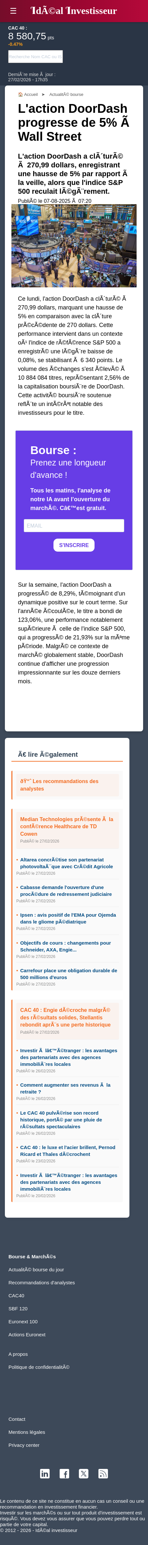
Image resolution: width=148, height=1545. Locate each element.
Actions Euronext (26, 1334)
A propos (18, 1354)
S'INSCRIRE (74, 545)
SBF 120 (17, 1308)
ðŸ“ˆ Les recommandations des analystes (59, 785)
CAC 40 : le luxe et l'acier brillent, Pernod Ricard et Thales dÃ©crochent (67, 1151)
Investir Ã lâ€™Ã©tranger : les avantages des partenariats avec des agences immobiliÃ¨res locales (68, 1057)
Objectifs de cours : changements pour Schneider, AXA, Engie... (65, 946)
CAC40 (16, 1295)
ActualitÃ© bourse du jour (36, 1269)
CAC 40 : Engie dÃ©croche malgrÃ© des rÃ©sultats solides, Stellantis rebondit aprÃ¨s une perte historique (65, 1017)
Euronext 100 (22, 1321)
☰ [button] (13, 11)
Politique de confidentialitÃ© (38, 1367)
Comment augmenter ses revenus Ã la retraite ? (65, 1088)
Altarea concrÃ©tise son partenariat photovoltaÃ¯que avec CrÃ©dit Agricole (66, 863)
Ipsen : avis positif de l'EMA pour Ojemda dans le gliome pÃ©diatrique (68, 918)
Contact (16, 1419)
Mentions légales (26, 1432)
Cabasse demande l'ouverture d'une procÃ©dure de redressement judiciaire (66, 890)
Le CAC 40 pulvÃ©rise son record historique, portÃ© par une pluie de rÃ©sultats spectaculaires (61, 1119)
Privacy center (23, 1445)
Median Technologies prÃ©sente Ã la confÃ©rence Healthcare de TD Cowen (66, 827)
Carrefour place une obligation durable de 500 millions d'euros (68, 974)
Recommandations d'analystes (41, 1282)
